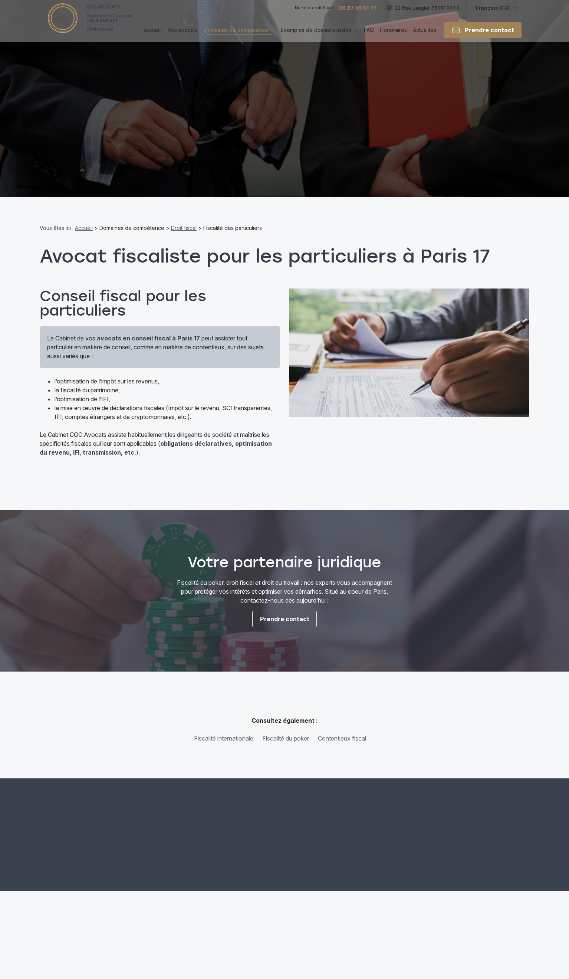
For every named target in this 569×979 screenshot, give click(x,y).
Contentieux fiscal (342, 738)
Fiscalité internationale (223, 738)
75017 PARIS (427, 14)
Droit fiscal (184, 228)
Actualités (424, 36)
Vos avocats (183, 36)
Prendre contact (482, 36)
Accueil (153, 36)
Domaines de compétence (236, 36)
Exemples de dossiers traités (316, 36)
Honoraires (393, 36)
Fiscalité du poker (285, 738)
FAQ (369, 36)
